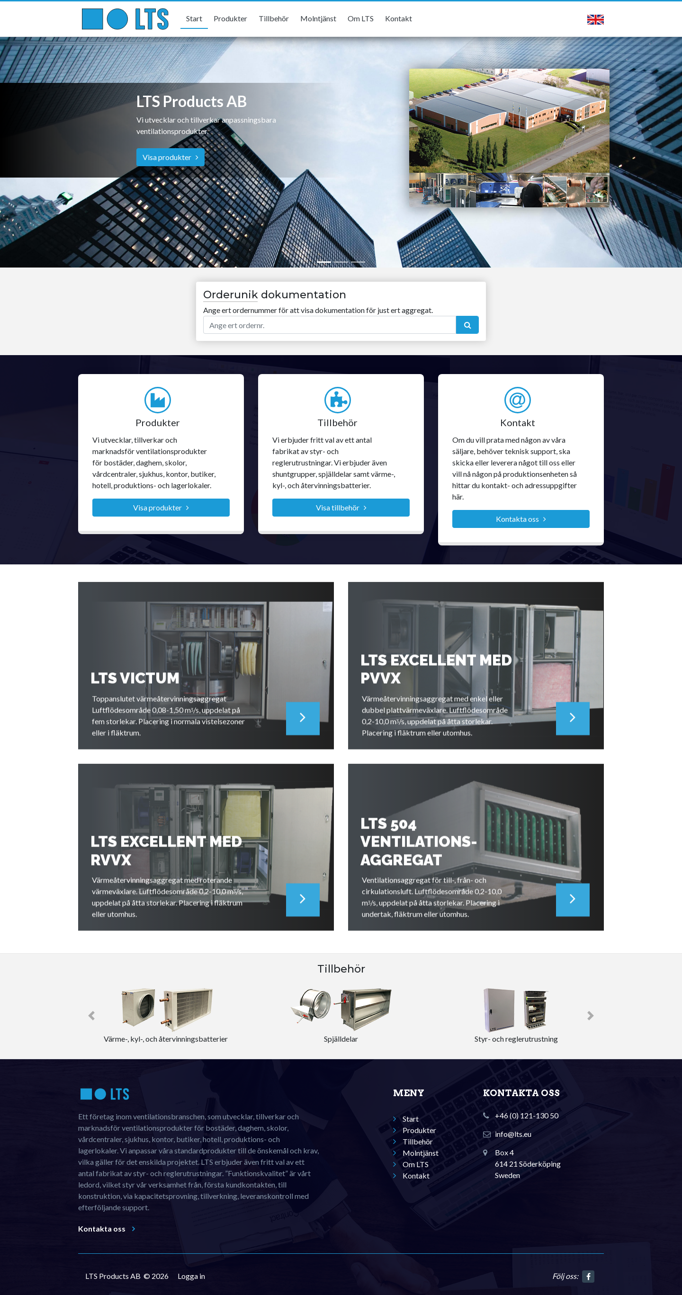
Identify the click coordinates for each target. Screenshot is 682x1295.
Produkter (230, 18)
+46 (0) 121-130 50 (526, 1115)
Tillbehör (274, 18)
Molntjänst (318, 18)
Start (194, 18)
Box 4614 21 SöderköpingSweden (528, 1163)
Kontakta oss (521, 518)
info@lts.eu (513, 1133)
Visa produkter (170, 156)
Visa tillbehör (341, 507)
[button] (91, 1016)
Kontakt (398, 18)
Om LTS (361, 18)
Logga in (191, 1275)
